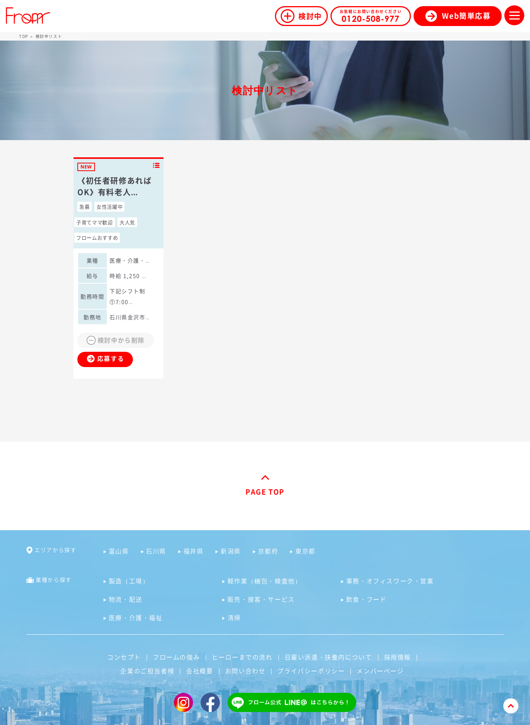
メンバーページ (380, 671)
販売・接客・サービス (261, 599)
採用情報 (397, 657)
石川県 (156, 550)
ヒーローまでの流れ (242, 657)
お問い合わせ (245, 671)
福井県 (193, 550)
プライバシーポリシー (311, 671)
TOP (23, 36)
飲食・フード (366, 599)
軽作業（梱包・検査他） (264, 580)
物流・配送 (125, 599)
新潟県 (231, 550)
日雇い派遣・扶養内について (328, 657)
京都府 (268, 550)
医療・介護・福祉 (136, 617)
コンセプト (124, 657)
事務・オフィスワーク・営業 (390, 580)
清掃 (234, 617)
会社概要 (199, 671)
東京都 (305, 550)
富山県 (119, 550)
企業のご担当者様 (147, 671)
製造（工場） (129, 580)
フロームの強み (176, 657)
